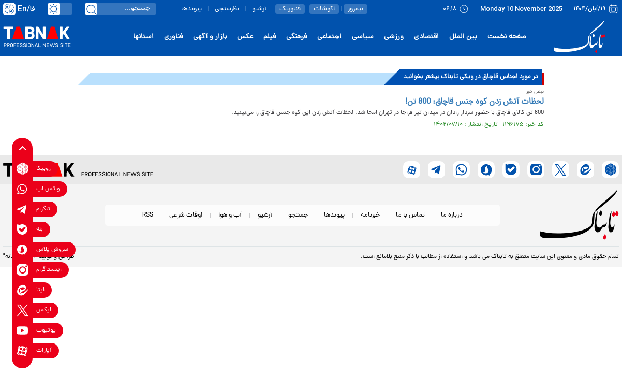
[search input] (120, 9)
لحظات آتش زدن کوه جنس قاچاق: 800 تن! (474, 102)
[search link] (91, 9)
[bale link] (22, 229)
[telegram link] (22, 209)
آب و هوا (230, 215)
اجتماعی (329, 37)
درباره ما (452, 215)
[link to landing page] (581, 37)
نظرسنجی (227, 9)
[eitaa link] (22, 289)
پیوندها (191, 9)
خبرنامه (370, 215)
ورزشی (394, 37)
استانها (143, 37)
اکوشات (324, 9)
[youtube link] (22, 330)
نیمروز (355, 9)
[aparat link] (22, 350)
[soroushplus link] (22, 249)
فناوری (173, 37)
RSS (147, 215)
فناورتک (290, 9)
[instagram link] (22, 269)
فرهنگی (296, 37)
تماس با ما (410, 215)
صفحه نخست (506, 37)
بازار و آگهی (210, 37)
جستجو (298, 215)
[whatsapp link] (22, 188)
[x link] (22, 310)
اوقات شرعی (185, 215)
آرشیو (259, 9)
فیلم (269, 37)
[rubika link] (22, 168)
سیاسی (363, 37)
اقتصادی (426, 37)
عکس (245, 37)
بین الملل (463, 37)
